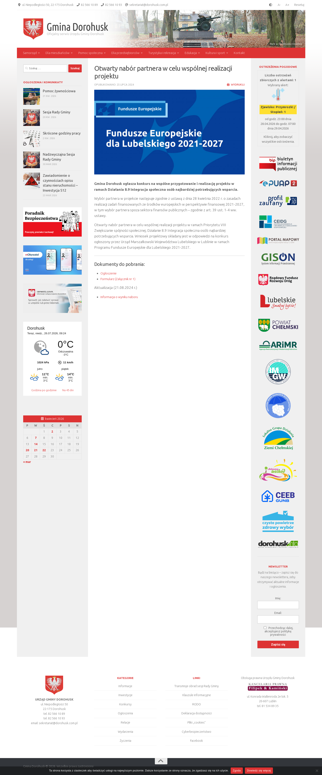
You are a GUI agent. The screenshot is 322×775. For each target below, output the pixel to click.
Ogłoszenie (109, 273)
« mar (27, 462)
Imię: (278, 598)
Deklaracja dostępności (196, 713)
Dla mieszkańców (58, 53)
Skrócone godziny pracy (61, 133)
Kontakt (239, 53)
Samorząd (30, 53)
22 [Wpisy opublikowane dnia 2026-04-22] (44, 450)
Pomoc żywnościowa (59, 91)
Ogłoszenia (125, 713)
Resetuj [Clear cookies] (299, 4)
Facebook (196, 740)
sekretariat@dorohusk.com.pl (148, 4)
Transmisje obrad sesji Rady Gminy (196, 686)
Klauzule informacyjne (196, 695)
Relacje (125, 722)
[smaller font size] (278, 4)
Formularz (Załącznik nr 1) (121, 279)
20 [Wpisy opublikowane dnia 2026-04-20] (27, 450)
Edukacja (191, 53)
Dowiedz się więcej (259, 770)
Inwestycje (125, 695)
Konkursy (125, 704)
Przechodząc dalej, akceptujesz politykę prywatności (279, 631)
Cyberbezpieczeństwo (196, 731)
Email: (278, 613)
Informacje (125, 686)
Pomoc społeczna (90, 53)
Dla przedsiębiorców (125, 53)
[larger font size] (288, 4)
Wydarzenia (125, 731)
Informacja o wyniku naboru (122, 297)
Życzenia (125, 740)
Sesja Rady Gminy (56, 112)
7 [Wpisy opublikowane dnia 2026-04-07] (36, 437)
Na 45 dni (68, 390)
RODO (196, 704)
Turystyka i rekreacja (162, 53)
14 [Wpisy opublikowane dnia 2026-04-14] (35, 444)
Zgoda (237, 770)
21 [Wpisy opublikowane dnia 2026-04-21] (35, 450)
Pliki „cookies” (196, 722)
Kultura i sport (215, 53)
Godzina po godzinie (44, 390)
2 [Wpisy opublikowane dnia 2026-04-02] (52, 431)
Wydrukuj (235, 84)
